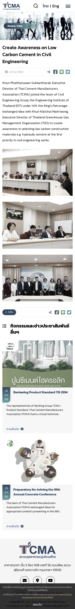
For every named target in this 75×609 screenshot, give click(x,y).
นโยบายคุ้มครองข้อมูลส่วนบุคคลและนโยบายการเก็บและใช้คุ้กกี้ (47, 596)
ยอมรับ (37, 604)
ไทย (46, 6)
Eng (55, 6)
